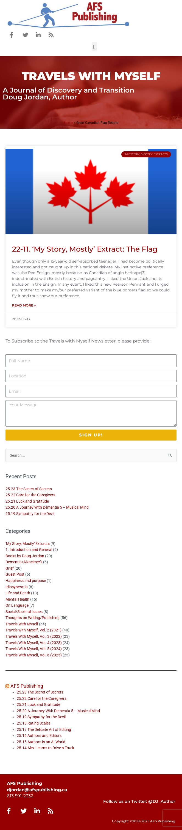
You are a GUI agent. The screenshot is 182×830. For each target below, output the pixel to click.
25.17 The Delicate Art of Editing (44, 729)
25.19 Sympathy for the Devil (29, 513)
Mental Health (17, 599)
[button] (94, 46)
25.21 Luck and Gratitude (27, 501)
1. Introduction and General (28, 549)
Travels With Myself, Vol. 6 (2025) (33, 655)
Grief (9, 568)
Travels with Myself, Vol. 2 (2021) (33, 630)
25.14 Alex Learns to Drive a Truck (45, 748)
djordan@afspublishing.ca (37, 789)
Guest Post (14, 574)
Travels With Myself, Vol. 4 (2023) (33, 642)
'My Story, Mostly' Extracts (27, 543)
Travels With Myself (21, 624)
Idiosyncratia (16, 587)
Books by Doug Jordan (24, 556)
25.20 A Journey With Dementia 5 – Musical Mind (47, 507)
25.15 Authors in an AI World (41, 742)
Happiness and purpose (25, 580)
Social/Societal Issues (24, 611)
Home (68, 123)
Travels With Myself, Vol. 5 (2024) (33, 649)
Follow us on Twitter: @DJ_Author (139, 801)
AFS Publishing (26, 686)
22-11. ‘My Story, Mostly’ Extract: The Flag (85, 249)
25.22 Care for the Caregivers (30, 495)
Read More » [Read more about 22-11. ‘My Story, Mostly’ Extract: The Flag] (24, 305)
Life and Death (17, 593)
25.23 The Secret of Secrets (28, 489)
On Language (17, 605)
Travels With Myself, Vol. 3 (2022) (33, 636)
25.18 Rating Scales (34, 723)
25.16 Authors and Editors (39, 735)
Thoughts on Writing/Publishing (32, 617)
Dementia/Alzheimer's (23, 562)
